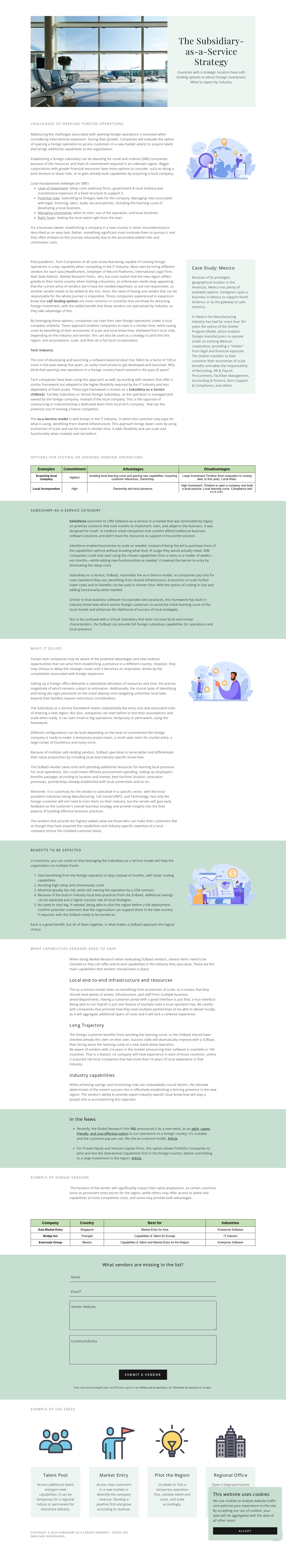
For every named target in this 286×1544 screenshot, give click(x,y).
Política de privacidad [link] (153, 1387)
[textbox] (142, 1277)
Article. (137, 1158)
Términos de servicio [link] (185, 1387)
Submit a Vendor (143, 1375)
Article (172, 1138)
